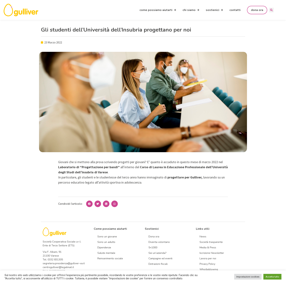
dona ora (257, 10)
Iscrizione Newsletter (212, 253)
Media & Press (208, 247)
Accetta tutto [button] (272, 276)
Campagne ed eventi (160, 258)
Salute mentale (106, 253)
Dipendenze (104, 247)
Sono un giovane (107, 236)
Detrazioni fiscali (158, 264)
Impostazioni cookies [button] (247, 276)
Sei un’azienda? (157, 253)
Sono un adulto (106, 242)
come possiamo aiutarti (158, 10)
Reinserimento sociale (110, 258)
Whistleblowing (209, 269)
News (203, 236)
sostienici (214, 10)
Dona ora (153, 236)
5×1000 (152, 247)
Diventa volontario (159, 242)
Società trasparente (211, 242)
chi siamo (191, 10)
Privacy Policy (207, 264)
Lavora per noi (208, 258)
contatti (235, 10)
